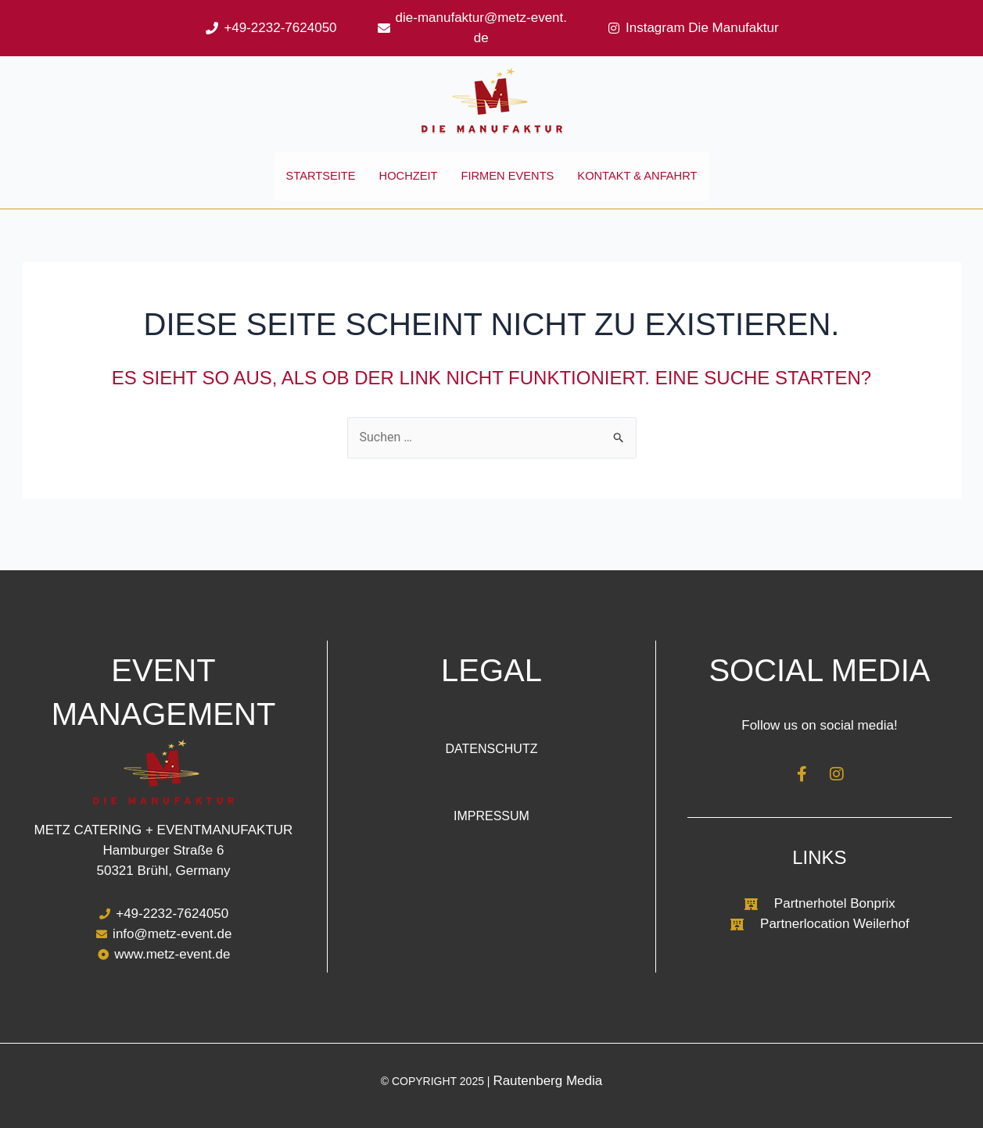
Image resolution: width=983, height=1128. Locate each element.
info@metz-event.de (172, 934)
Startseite (308, 185)
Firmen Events (508, 185)
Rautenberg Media (547, 1080)
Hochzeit (402, 185)
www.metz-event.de (172, 955)
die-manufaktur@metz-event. (481, 17)
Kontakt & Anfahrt (647, 185)
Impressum (491, 816)
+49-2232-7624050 (280, 27)
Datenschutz (492, 748)
